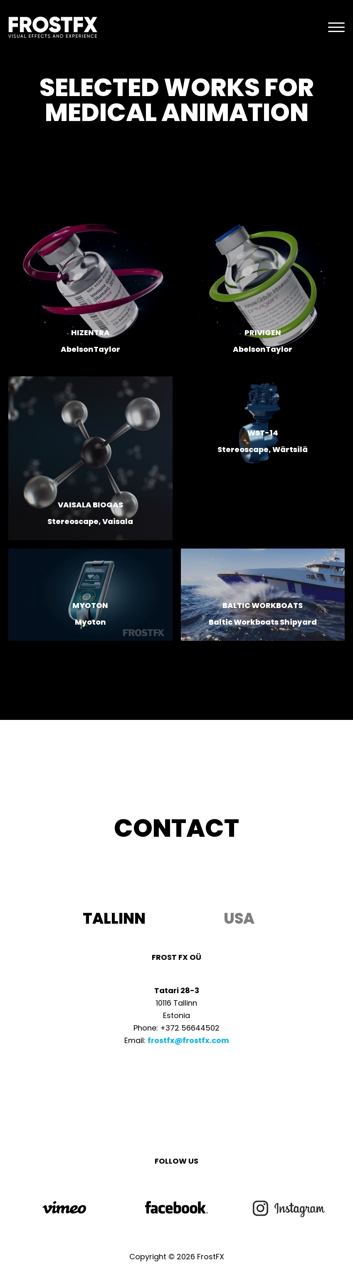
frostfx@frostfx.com (188, 1040)
